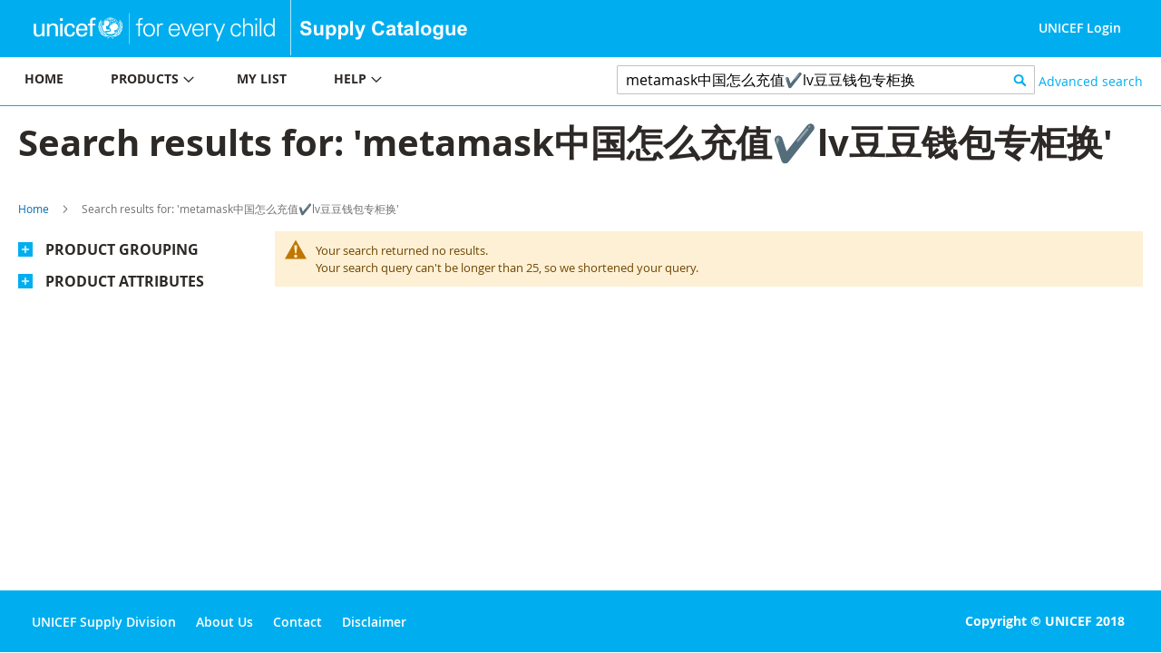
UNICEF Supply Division (104, 621)
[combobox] (826, 79)
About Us (224, 621)
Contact (297, 621)
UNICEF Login (1080, 27)
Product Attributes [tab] (124, 281)
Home (33, 208)
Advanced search (1091, 81)
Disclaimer (374, 621)
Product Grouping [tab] (122, 249)
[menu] (290, 81)
